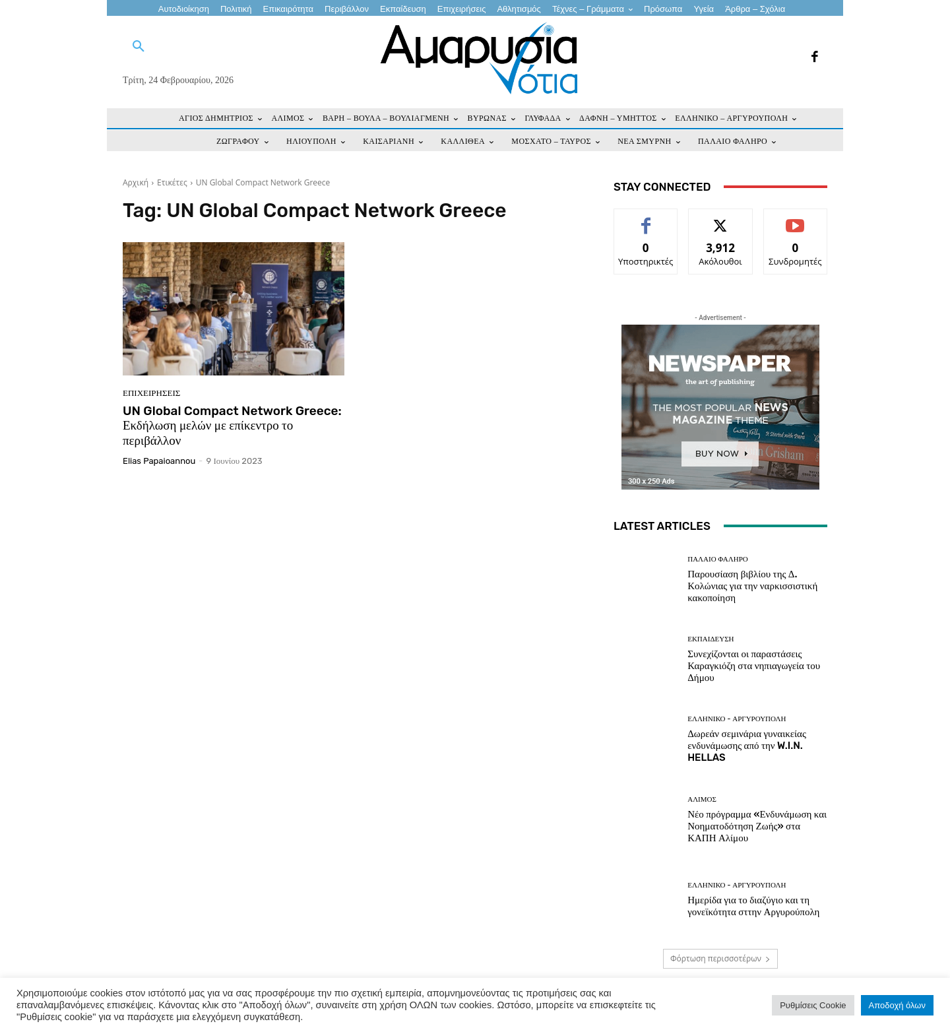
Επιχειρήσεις (151, 393)
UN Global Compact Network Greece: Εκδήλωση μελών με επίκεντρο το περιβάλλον (232, 426)
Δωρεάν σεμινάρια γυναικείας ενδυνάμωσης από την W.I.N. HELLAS (746, 745)
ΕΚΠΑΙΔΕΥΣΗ (710, 639)
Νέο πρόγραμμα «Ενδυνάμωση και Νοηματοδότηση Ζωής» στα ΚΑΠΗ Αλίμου (757, 826)
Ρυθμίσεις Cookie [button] (813, 1005)
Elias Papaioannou (159, 461)
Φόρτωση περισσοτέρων (720, 958)
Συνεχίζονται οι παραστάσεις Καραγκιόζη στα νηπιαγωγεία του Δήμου (753, 666)
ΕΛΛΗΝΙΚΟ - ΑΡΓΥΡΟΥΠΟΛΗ (736, 719)
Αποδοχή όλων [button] (897, 1005)
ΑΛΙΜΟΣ (701, 799)
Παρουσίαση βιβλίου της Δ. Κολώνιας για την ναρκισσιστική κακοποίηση (752, 586)
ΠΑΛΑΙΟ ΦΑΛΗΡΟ (717, 559)
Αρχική (135, 182)
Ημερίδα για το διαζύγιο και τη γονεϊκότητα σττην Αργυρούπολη (753, 906)
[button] (138, 47)
